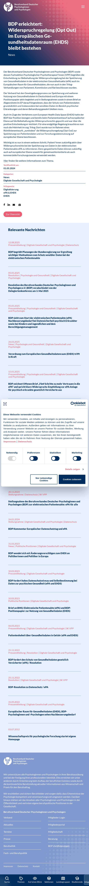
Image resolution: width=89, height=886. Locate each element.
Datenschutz (25, 441)
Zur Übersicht (13, 214)
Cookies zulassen (72, 479)
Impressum (9, 441)
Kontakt (36, 866)
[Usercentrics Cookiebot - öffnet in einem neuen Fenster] (73, 404)
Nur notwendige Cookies (44, 479)
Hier (6, 160)
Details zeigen (72, 469)
